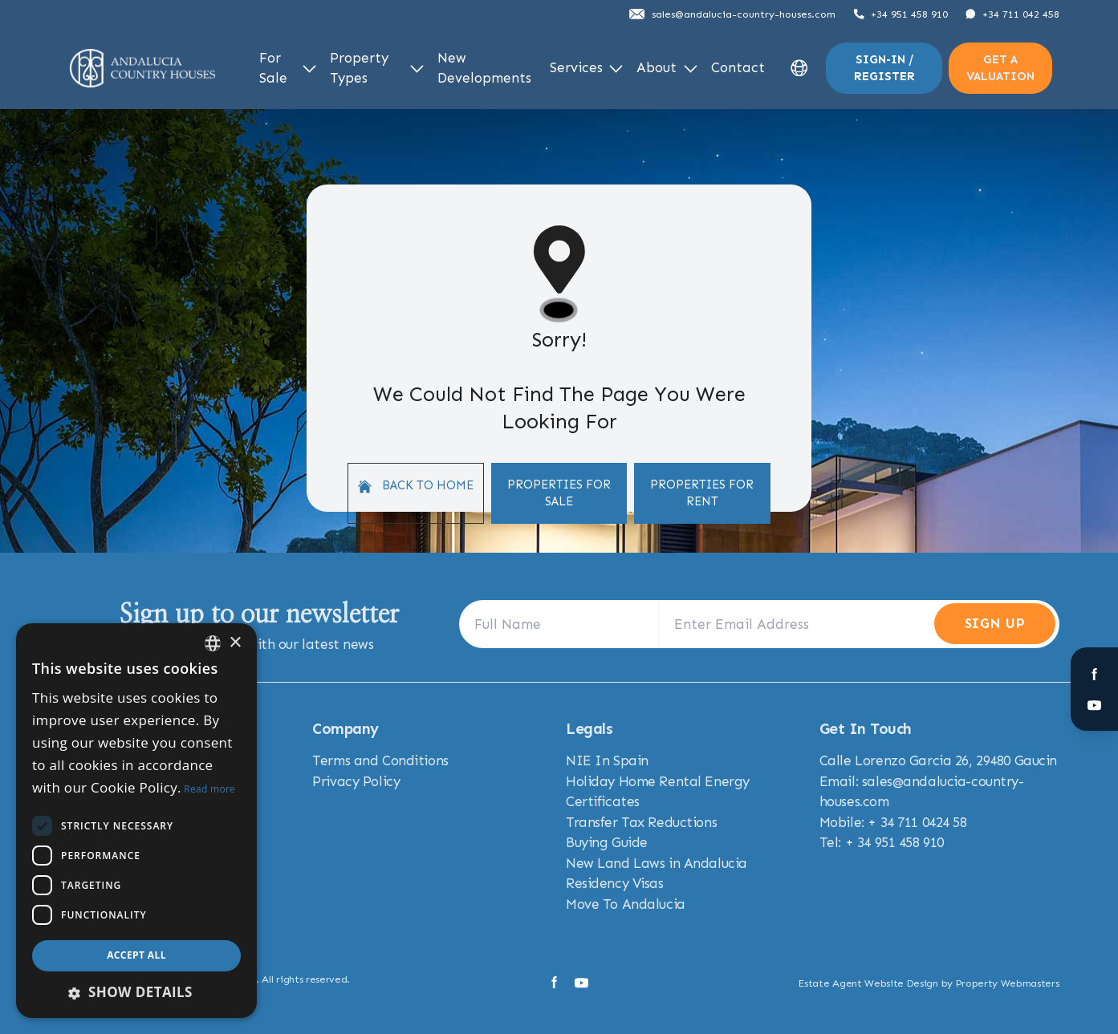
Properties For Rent (702, 493)
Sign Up (995, 623)
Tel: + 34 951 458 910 (881, 842)
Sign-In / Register (884, 67)
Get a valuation (1000, 67)
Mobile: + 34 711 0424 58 (893, 822)
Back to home (416, 485)
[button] (136, 992)
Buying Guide (607, 842)
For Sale (288, 68)
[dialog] (136, 820)
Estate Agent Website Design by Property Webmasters (929, 983)
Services (587, 67)
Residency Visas (615, 883)
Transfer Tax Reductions (641, 822)
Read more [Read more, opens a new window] (209, 789)
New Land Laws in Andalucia (656, 863)
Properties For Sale (559, 493)
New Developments (484, 68)
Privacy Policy (356, 781)
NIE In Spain (607, 760)
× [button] (235, 643)
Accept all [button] (136, 955)
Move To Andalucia (625, 904)
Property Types (377, 68)
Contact (738, 67)
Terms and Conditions (380, 760)
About (666, 67)
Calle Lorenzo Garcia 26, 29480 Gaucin (938, 760)
